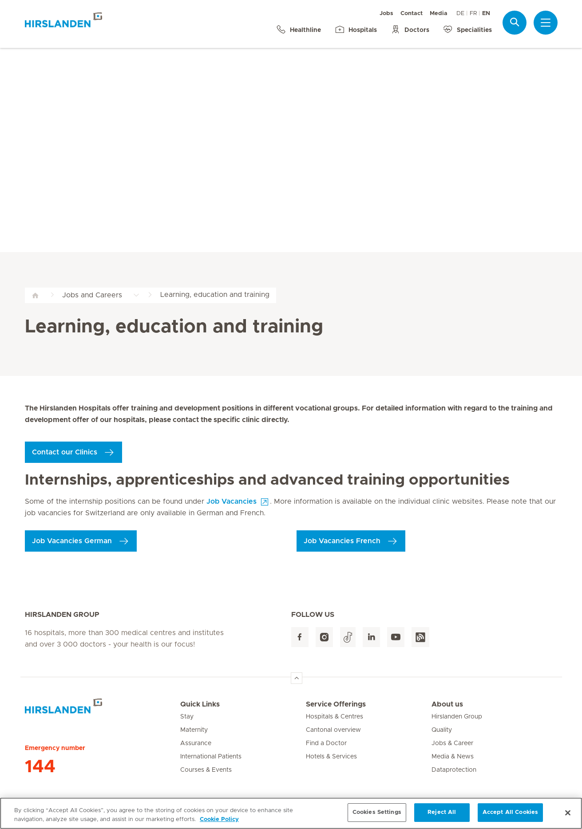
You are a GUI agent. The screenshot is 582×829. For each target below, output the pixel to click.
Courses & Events (206, 770)
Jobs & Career (452, 743)
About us (447, 704)
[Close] (568, 819)
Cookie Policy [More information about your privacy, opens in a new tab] (219, 826)
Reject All (442, 819)
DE (460, 13)
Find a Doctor (326, 743)
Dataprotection (454, 770)
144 (40, 767)
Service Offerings (336, 704)
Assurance (195, 743)
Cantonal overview (333, 730)
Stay (187, 717)
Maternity (194, 730)
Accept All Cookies (510, 819)
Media (438, 13)
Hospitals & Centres (334, 717)
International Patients (211, 757)
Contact (411, 13)
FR (473, 13)
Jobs (386, 13)
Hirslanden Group (457, 717)
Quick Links (200, 704)
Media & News (453, 757)
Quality (442, 730)
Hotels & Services (331, 757)
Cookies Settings (376, 819)
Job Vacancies (231, 501)
